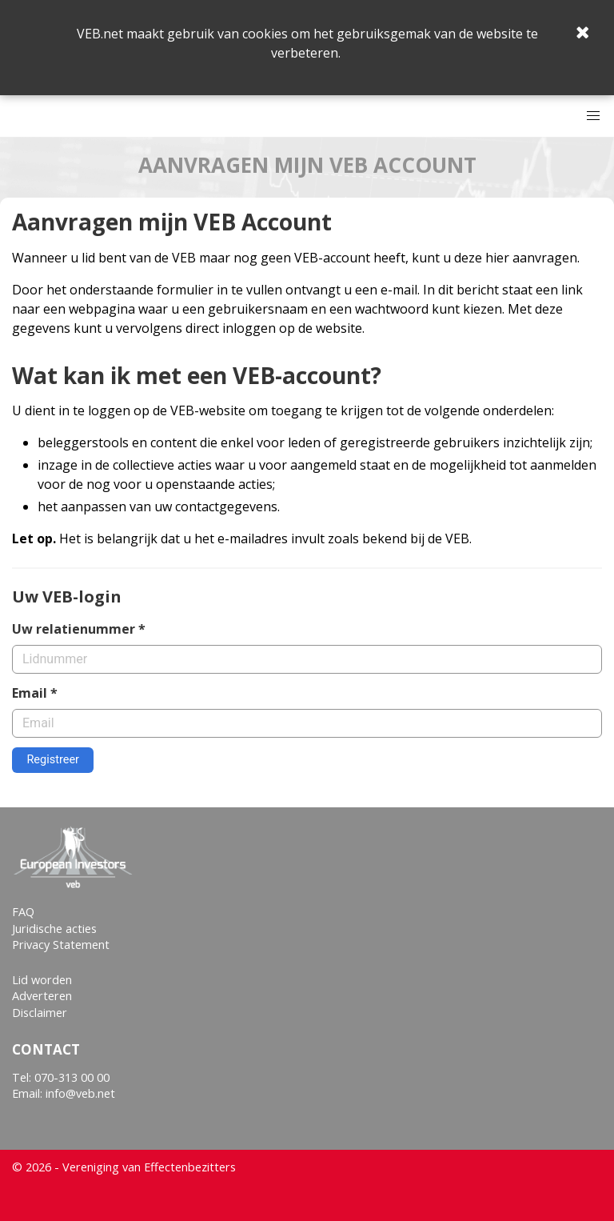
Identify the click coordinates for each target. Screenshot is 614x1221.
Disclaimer (39, 1012)
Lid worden (42, 979)
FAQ (23, 911)
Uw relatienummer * (79, 629)
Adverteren (42, 995)
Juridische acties (54, 928)
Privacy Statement (61, 944)
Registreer (52, 760)
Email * (35, 693)
